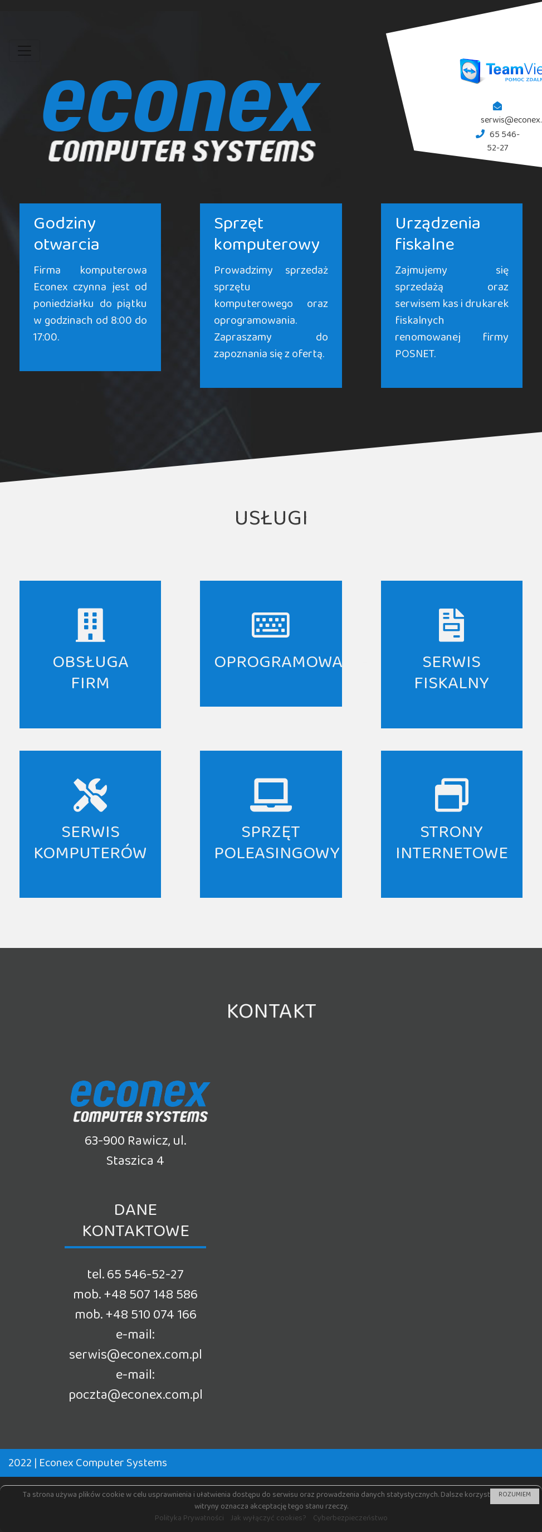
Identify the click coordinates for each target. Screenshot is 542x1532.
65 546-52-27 (503, 144)
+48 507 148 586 (151, 1298)
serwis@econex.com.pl (135, 1358)
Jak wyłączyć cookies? (268, 1520)
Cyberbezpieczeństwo (350, 1520)
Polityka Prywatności (189, 1520)
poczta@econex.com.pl (136, 1398)
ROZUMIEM (515, 1496)
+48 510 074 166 (151, 1318)
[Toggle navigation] (24, 51)
